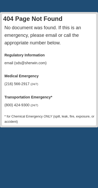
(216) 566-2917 (21, 84)
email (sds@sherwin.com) (25, 63)
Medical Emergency (21, 76)
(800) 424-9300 (21, 105)
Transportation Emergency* (28, 97)
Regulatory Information (24, 55)
